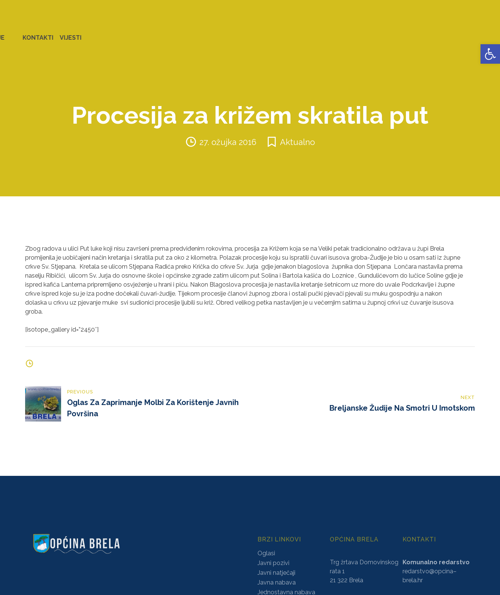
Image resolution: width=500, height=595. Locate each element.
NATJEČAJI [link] (334, 33)
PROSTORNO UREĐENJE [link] (392, 33)
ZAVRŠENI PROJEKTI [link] (147, 33)
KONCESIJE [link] (220, 33)
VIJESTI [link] (483, 33)
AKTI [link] (191, 33)
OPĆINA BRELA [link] (29, 33)
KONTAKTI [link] (450, 33)
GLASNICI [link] (257, 33)
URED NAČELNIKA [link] (84, 33)
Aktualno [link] (297, 134)
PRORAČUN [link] (295, 33)
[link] (490, 54)
